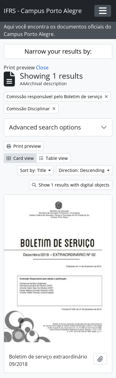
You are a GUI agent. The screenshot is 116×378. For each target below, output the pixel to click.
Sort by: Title (33, 170)
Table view (53, 158)
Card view (20, 158)
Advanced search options (45, 127)
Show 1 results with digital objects (71, 185)
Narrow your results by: (58, 51)
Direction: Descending (82, 170)
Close (42, 67)
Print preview (23, 146)
